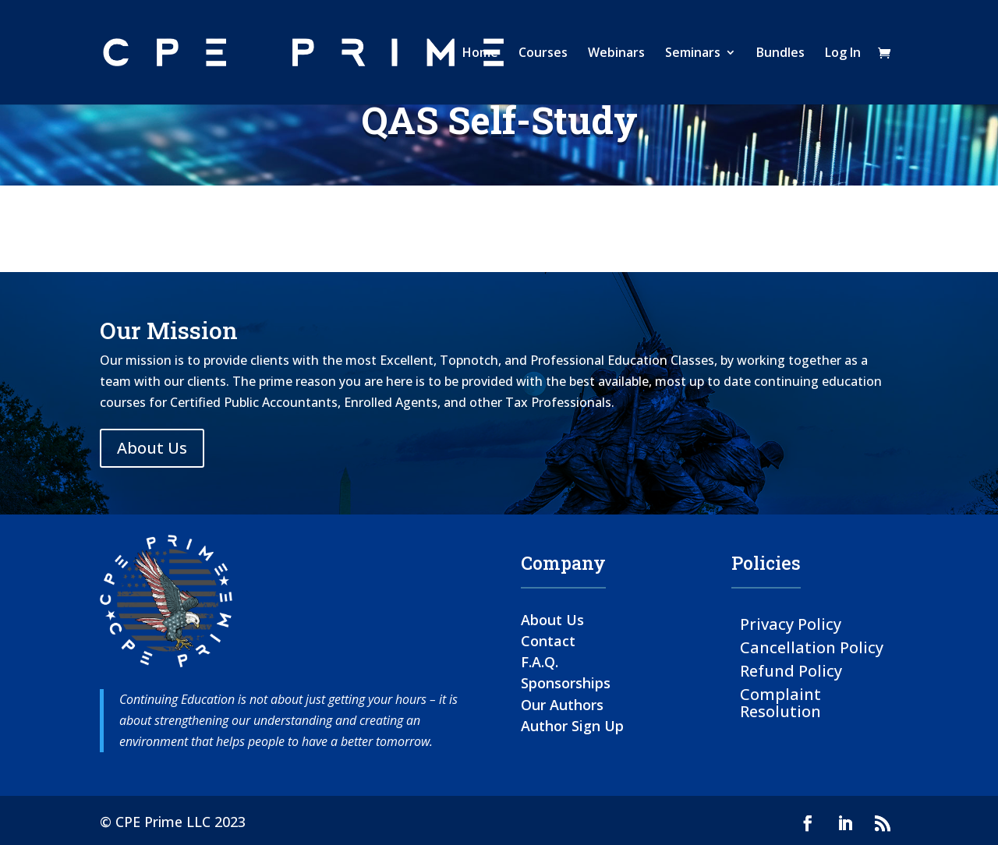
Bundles (780, 54)
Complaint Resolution (780, 702)
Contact (548, 640)
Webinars (616, 54)
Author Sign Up (572, 725)
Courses (543, 54)
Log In (843, 54)
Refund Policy (791, 670)
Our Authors (562, 704)
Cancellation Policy (811, 646)
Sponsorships (565, 683)
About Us (152, 447)
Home (480, 54)
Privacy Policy (790, 623)
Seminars (692, 54)
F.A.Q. (539, 661)
